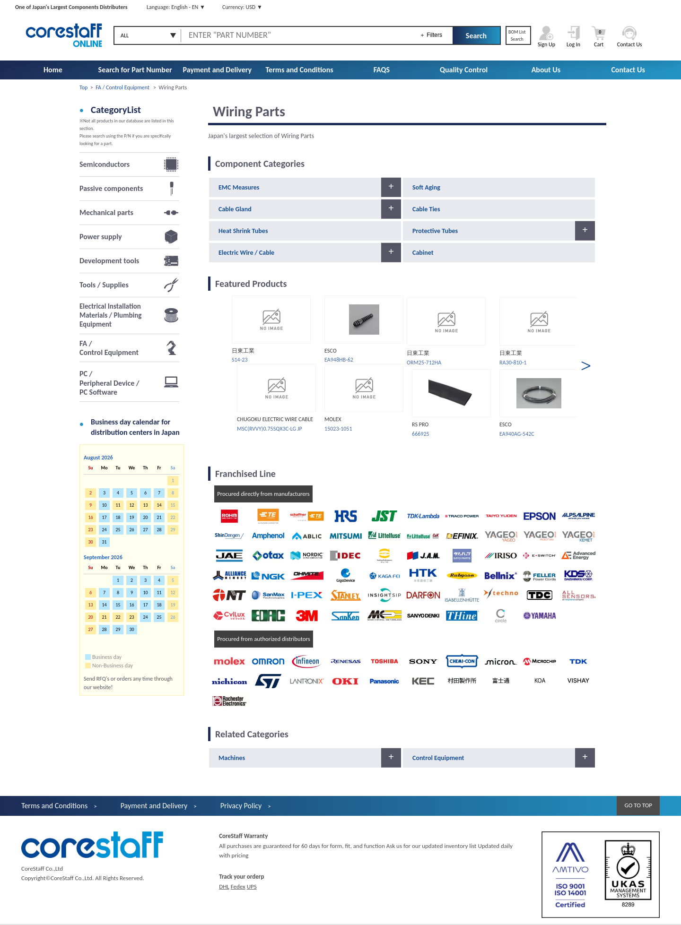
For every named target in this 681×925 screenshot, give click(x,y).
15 (117, 605)
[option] (270, 364)
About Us (546, 69)
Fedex (238, 886)
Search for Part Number (135, 69)
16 (131, 605)
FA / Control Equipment (122, 87)
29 (117, 629)
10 (104, 505)
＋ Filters (430, 35)
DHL (224, 886)
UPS (252, 886)
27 (145, 530)
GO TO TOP (638, 805)
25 (117, 530)
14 (104, 605)
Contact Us (628, 69)
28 (159, 530)
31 (104, 542)
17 (104, 517)
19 (131, 517)
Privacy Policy (241, 805)
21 (159, 517)
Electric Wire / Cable (246, 253)
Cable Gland (235, 209)
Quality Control (464, 69)
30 (131, 629)
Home (53, 69)
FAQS (382, 69)
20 (145, 517)
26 (131, 530)
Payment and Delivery (217, 69)
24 (104, 530)
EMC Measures (238, 187)
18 (117, 517)
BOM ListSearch (517, 35)
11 (159, 592)
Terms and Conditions (299, 69)
